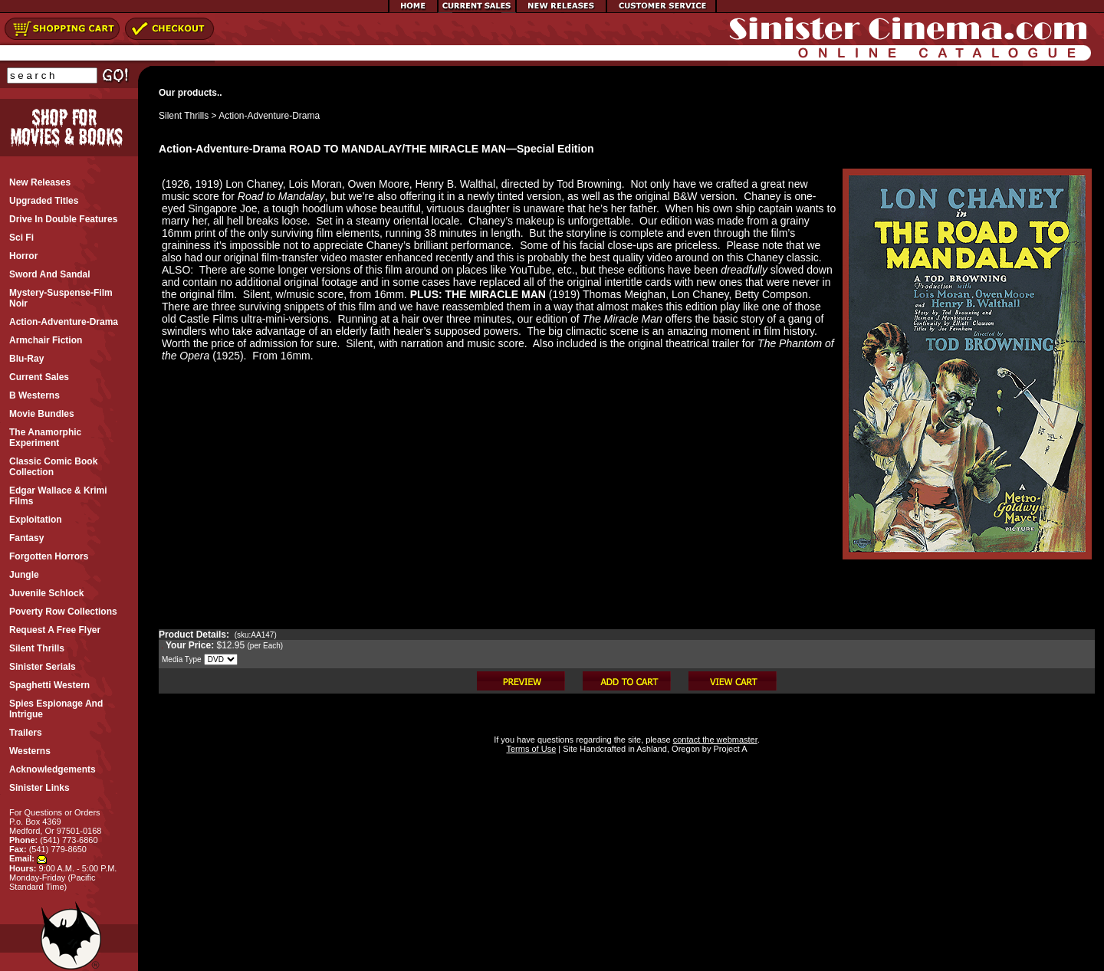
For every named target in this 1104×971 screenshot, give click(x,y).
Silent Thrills (184, 115)
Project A (729, 748)
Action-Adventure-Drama (269, 115)
